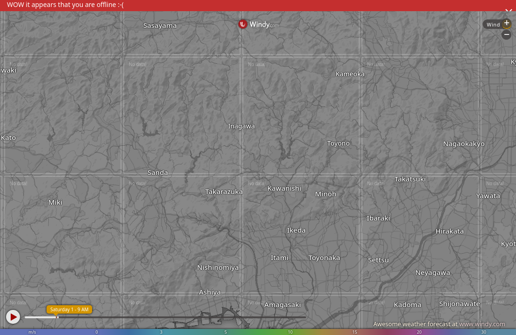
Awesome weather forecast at (439, 324)
